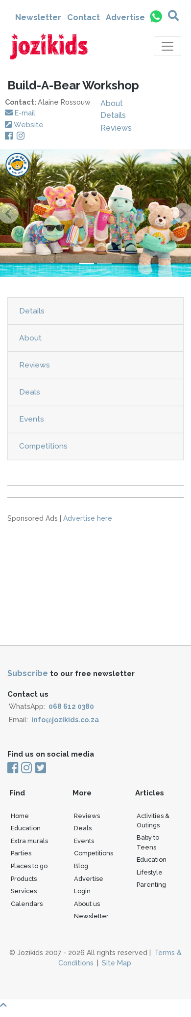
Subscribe (27, 673)
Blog (81, 866)
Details (113, 115)
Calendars (27, 903)
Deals (29, 391)
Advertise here (87, 518)
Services (24, 891)
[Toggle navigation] (167, 46)
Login (82, 891)
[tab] (95, 311)
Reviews (116, 128)
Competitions (43, 446)
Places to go (29, 866)
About (111, 103)
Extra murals (29, 841)
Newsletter (38, 17)
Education (26, 828)
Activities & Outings (153, 820)
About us (87, 903)
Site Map (116, 963)
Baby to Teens (148, 842)
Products (24, 878)
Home (20, 815)
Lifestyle (150, 872)
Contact (83, 17)
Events (31, 419)
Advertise (125, 17)
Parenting (151, 884)
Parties (21, 853)
